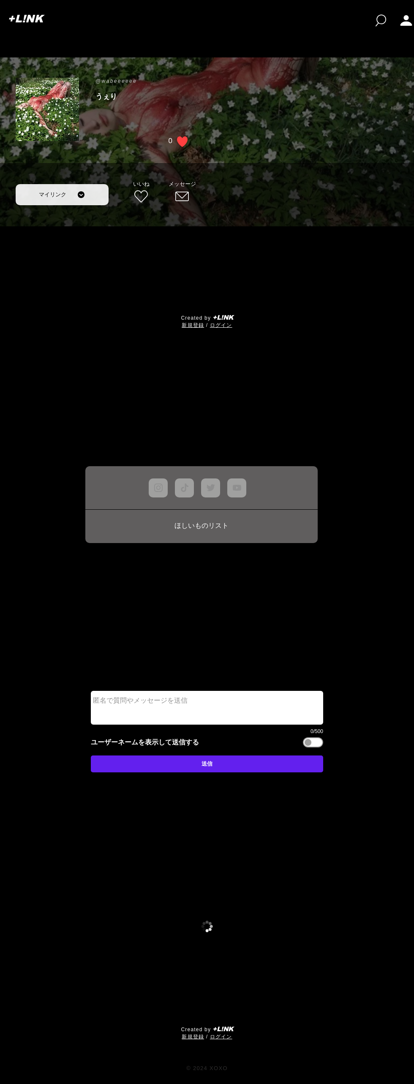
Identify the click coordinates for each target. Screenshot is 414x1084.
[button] (406, 20)
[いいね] (141, 192)
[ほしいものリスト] (201, 526)
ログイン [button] (221, 325)
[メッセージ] (182, 192)
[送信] (207, 763)
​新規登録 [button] (193, 325)
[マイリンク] (62, 194)
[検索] (380, 20)
